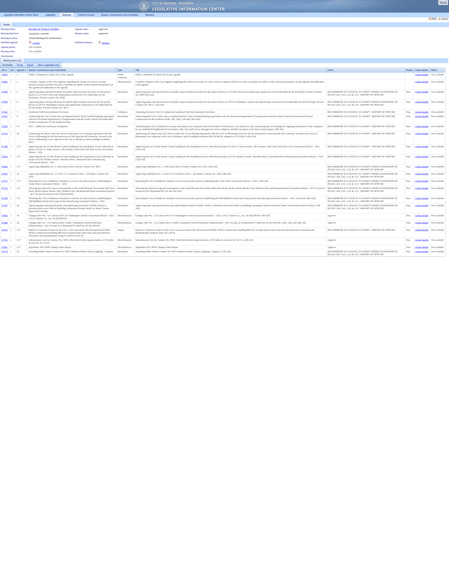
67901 (5, 247)
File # (4, 70)
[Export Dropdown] (30, 65)
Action (331, 70)
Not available (35, 47)
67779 (5, 251)
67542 (5, 112)
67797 (5, 205)
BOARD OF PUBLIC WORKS (44, 29)
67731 (5, 181)
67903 (5, 74)
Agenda (36, 43)
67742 (5, 240)
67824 (5, 156)
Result (409, 70)
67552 (5, 116)
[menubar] (30, 65)
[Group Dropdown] (20, 65)
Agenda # (21, 70)
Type (120, 70)
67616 (5, 230)
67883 (5, 215)
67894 (5, 166)
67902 (5, 81)
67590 (5, 91)
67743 (5, 133)
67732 (5, 188)
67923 (5, 173)
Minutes (106, 43)
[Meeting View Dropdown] (48, 65)
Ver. (12, 70)
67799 (5, 146)
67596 (5, 126)
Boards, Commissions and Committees (47, 70)
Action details (421, 74)
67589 (5, 102)
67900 (5, 222)
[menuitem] (7, 65)
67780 (5, 198)
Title (137, 70)
